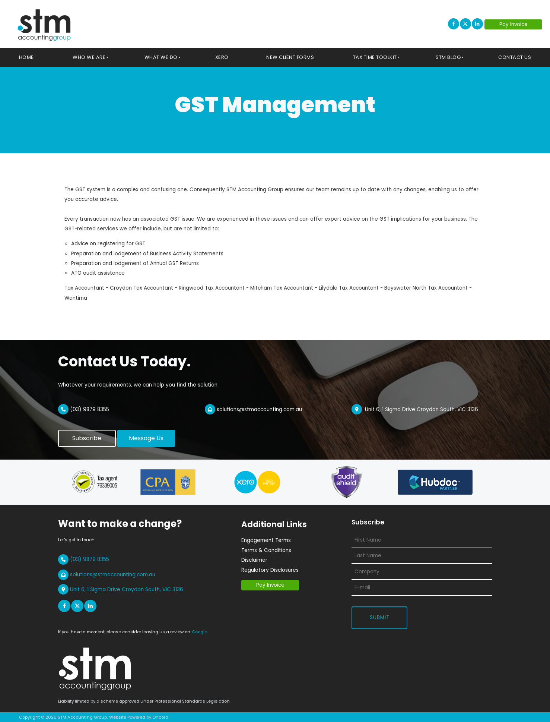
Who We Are (89, 57)
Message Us (134, 434)
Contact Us (514, 57)
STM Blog (448, 57)
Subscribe (72, 434)
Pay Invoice (503, 24)
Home (26, 57)
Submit (380, 617)
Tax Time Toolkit (375, 57)
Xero (222, 57)
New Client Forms (290, 57)
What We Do (161, 57)
